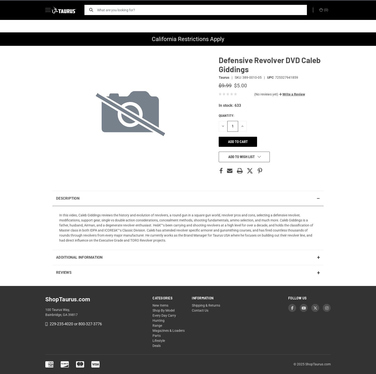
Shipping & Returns (206, 305)
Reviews (63, 272)
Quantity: (226, 116)
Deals (157, 346)
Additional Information (79, 257)
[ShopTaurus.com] (69, 10)
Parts (157, 336)
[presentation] (188, 228)
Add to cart (238, 142)
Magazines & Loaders (169, 330)
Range (157, 325)
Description (68, 198)
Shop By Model (164, 310)
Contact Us (200, 310)
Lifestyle (159, 341)
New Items (160, 305)
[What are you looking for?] (203, 10)
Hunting (158, 320)
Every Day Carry (164, 315)
